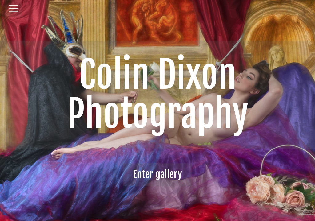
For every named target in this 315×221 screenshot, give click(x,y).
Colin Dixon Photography (157, 94)
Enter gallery (157, 174)
